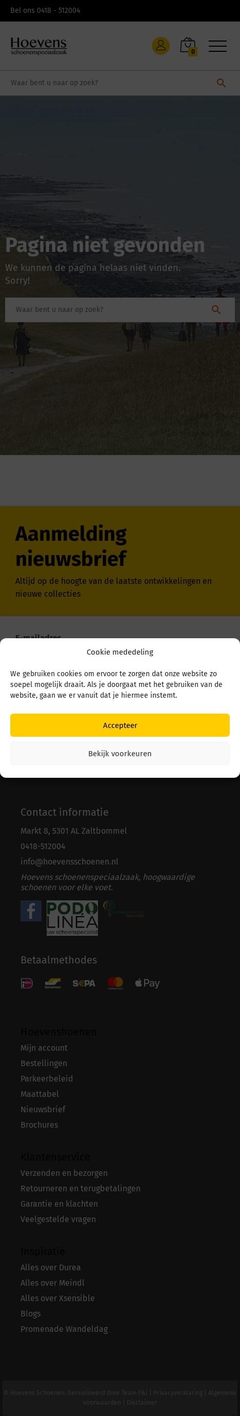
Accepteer (120, 725)
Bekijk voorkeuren (120, 753)
